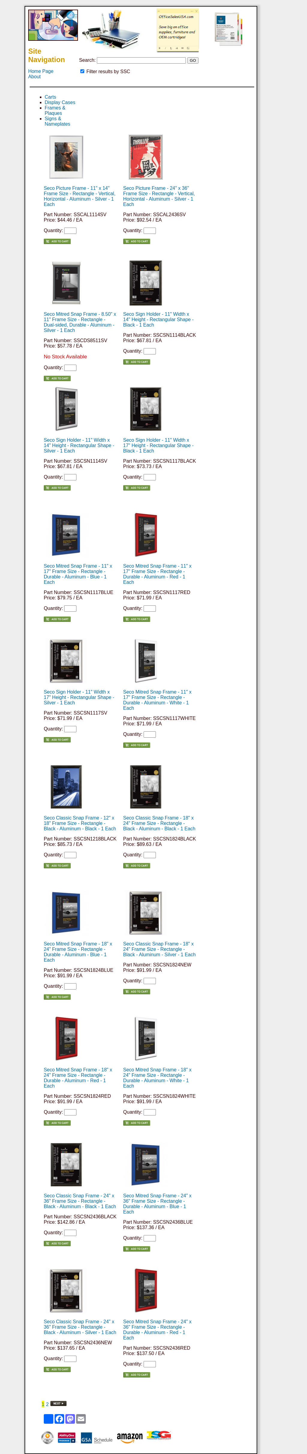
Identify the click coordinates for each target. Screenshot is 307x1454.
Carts (50, 97)
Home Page (41, 71)
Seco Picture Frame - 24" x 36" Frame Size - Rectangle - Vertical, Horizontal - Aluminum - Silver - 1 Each (159, 196)
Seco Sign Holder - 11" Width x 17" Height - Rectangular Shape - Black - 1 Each (158, 445)
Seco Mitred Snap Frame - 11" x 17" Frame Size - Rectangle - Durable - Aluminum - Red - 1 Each (157, 574)
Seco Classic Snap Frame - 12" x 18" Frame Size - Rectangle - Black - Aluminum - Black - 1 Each (80, 823)
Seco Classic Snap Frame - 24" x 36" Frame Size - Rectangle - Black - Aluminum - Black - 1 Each (80, 1201)
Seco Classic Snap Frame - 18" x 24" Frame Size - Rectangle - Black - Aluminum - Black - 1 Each (159, 823)
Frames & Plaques (55, 110)
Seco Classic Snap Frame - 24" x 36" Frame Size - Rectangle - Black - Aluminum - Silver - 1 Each (80, 1327)
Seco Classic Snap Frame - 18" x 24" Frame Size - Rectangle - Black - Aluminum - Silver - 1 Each (159, 949)
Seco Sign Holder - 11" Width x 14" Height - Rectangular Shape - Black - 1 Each (158, 319)
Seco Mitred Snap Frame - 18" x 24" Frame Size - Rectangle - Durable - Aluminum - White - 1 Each (157, 1077)
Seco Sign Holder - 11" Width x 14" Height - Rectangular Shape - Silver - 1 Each (79, 445)
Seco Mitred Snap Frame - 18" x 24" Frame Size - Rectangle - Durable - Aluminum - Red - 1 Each (78, 1077)
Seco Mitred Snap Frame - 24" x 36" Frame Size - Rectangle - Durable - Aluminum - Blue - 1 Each (157, 1203)
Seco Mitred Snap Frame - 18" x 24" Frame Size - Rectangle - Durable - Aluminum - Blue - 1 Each (78, 952)
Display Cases (60, 102)
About (34, 76)
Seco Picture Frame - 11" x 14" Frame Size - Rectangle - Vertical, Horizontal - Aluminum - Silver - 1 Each (79, 196)
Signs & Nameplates (57, 121)
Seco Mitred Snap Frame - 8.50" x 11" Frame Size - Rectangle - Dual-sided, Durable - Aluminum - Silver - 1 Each (80, 322)
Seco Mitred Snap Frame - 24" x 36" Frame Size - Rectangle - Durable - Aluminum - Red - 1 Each (157, 1329)
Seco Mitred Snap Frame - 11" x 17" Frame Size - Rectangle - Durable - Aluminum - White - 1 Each (157, 700)
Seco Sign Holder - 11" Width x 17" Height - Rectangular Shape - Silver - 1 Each (79, 697)
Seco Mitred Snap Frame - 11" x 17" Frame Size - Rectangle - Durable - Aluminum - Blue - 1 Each (78, 574)
